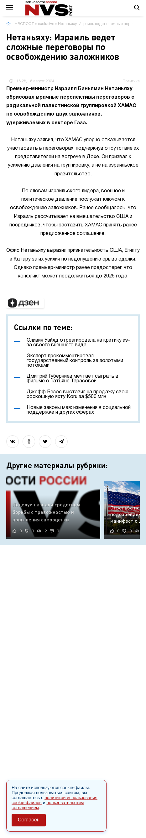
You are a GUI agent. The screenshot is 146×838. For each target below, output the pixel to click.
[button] (25, 303)
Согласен (28, 820)
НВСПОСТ (24, 24)
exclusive (46, 24)
